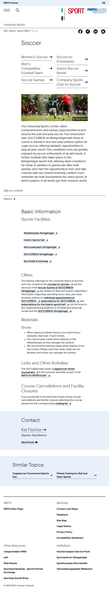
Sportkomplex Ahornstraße (72, 563)
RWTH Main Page (13, 508)
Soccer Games (32, 80)
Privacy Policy (64, 532)
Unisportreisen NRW (15, 551)
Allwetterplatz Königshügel (39, 233)
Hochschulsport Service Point (73, 551)
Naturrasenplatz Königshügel (40, 247)
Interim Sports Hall (34, 240)
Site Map (62, 520)
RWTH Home (11, 2)
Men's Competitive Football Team (32, 68)
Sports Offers (23, 31)
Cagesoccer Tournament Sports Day (30, 475)
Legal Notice (64, 526)
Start (6, 31)
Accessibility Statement (70, 537)
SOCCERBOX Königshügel (38, 254)
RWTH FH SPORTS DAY (34, 375)
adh (6, 557)
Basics (8, 199)
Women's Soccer (34, 57)
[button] (7, 10)
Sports (13, 31)
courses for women (58, 284)
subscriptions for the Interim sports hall (43, 304)
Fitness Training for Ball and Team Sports (72, 475)
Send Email (27, 442)
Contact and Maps (67, 508)
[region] (55, 248)
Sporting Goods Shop (16, 578)
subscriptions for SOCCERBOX (58, 301)
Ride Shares (10, 563)
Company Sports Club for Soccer (70, 82)
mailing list (61, 403)
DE (103, 2)
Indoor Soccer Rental (68, 70)
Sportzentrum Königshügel (72, 557)
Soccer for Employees (65, 59)
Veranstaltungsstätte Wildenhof (74, 568)
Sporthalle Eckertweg (36, 261)
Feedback (62, 514)
